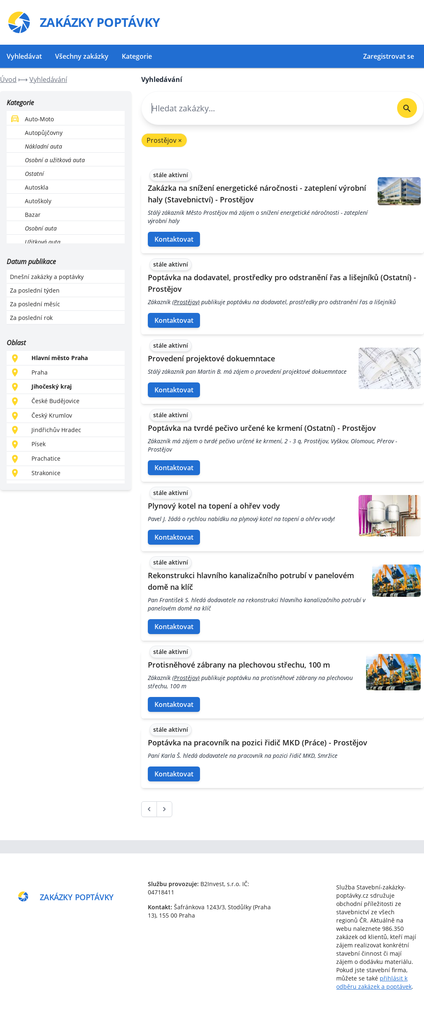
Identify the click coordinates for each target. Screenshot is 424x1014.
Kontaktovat (173, 239)
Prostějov (164, 140)
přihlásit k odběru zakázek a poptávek (374, 982)
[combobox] (266, 108)
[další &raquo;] (164, 809)
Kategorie (137, 56)
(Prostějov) (186, 302)
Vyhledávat (24, 56)
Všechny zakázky (81, 56)
